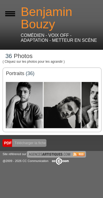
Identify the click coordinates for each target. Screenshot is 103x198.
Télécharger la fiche (29, 143)
